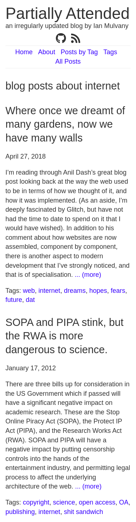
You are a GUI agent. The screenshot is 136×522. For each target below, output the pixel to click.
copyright (36, 502)
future (13, 299)
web (29, 290)
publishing (20, 511)
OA (123, 502)
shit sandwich (83, 511)
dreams (75, 290)
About (46, 52)
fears (118, 290)
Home (24, 52)
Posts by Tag (79, 52)
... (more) (88, 274)
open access (97, 502)
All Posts (68, 61)
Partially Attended (67, 13)
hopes (98, 290)
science (64, 502)
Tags (110, 52)
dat (30, 299)
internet (49, 290)
